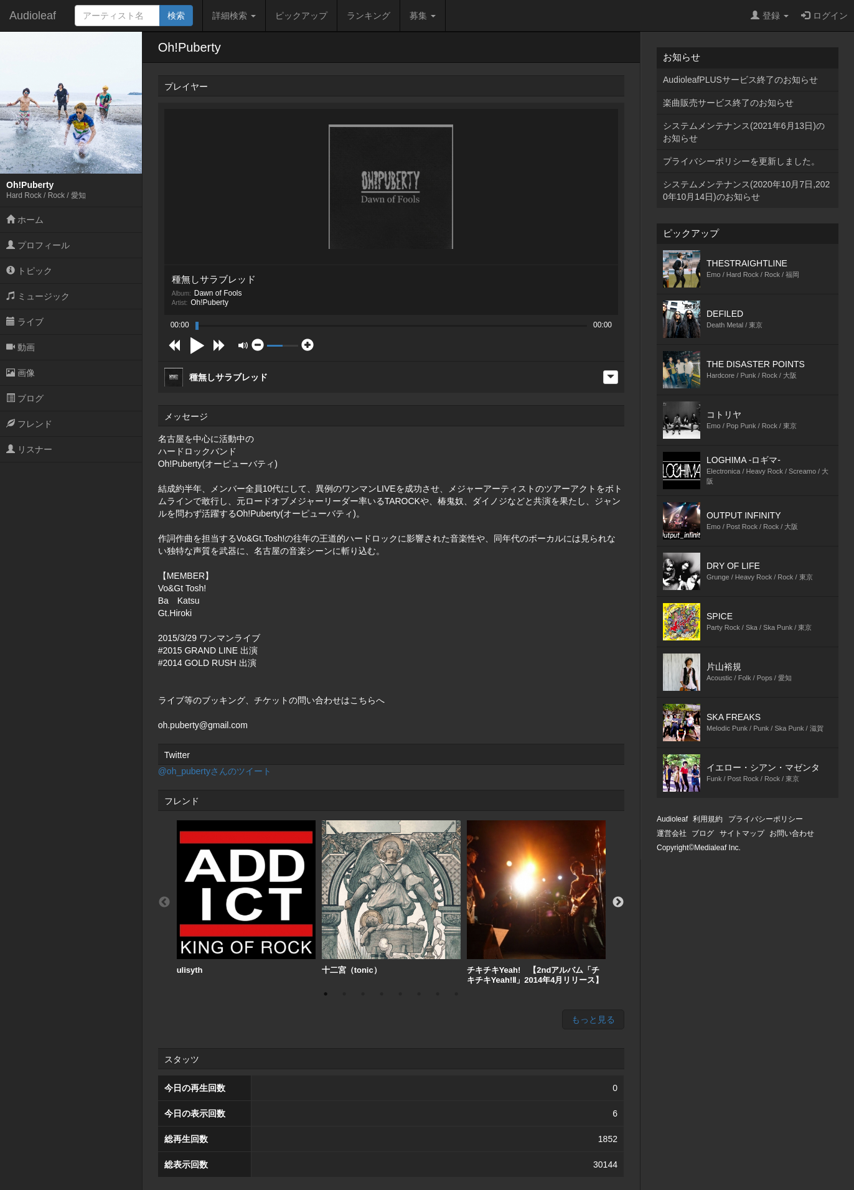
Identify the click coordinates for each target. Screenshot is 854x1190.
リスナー (29, 449)
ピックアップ (301, 16)
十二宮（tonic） (391, 897)
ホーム (25, 220)
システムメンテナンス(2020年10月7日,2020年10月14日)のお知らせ (746, 190)
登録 (770, 16)
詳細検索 (234, 16)
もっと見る (593, 1019)
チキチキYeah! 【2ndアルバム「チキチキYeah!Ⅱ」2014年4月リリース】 (536, 902)
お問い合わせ (791, 833)
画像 (20, 373)
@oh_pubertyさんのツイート (214, 771)
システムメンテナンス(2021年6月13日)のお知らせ (744, 132)
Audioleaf (32, 15)
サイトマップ (742, 833)
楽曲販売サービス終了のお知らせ (728, 103)
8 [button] (456, 994)
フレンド (29, 424)
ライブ (25, 322)
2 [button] (344, 994)
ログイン (824, 16)
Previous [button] (164, 902)
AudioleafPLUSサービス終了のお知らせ (740, 80)
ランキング (368, 16)
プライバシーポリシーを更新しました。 (741, 161)
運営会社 (672, 833)
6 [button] (419, 994)
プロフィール (38, 245)
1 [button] (325, 994)
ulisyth (246, 897)
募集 (423, 16)
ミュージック (38, 296)
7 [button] (437, 994)
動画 (20, 347)
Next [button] (618, 902)
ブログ (25, 398)
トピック (29, 271)
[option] (246, 897)
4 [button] (381, 994)
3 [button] (363, 994)
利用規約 (708, 819)
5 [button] (400, 994)
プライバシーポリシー (765, 819)
